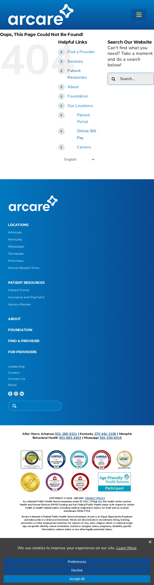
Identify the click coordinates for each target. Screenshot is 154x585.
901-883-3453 (70, 438)
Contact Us (16, 379)
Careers (84, 147)
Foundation (77, 96)
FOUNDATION (20, 330)
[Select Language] (79, 159)
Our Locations (80, 105)
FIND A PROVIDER (23, 341)
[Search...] (131, 79)
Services (75, 61)
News (12, 385)
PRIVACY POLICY (95, 498)
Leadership (16, 366)
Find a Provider (81, 52)
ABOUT (14, 319)
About (73, 87)
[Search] (114, 79)
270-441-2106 (105, 434)
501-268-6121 (66, 434)
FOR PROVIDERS (22, 352)
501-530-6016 (111, 438)
